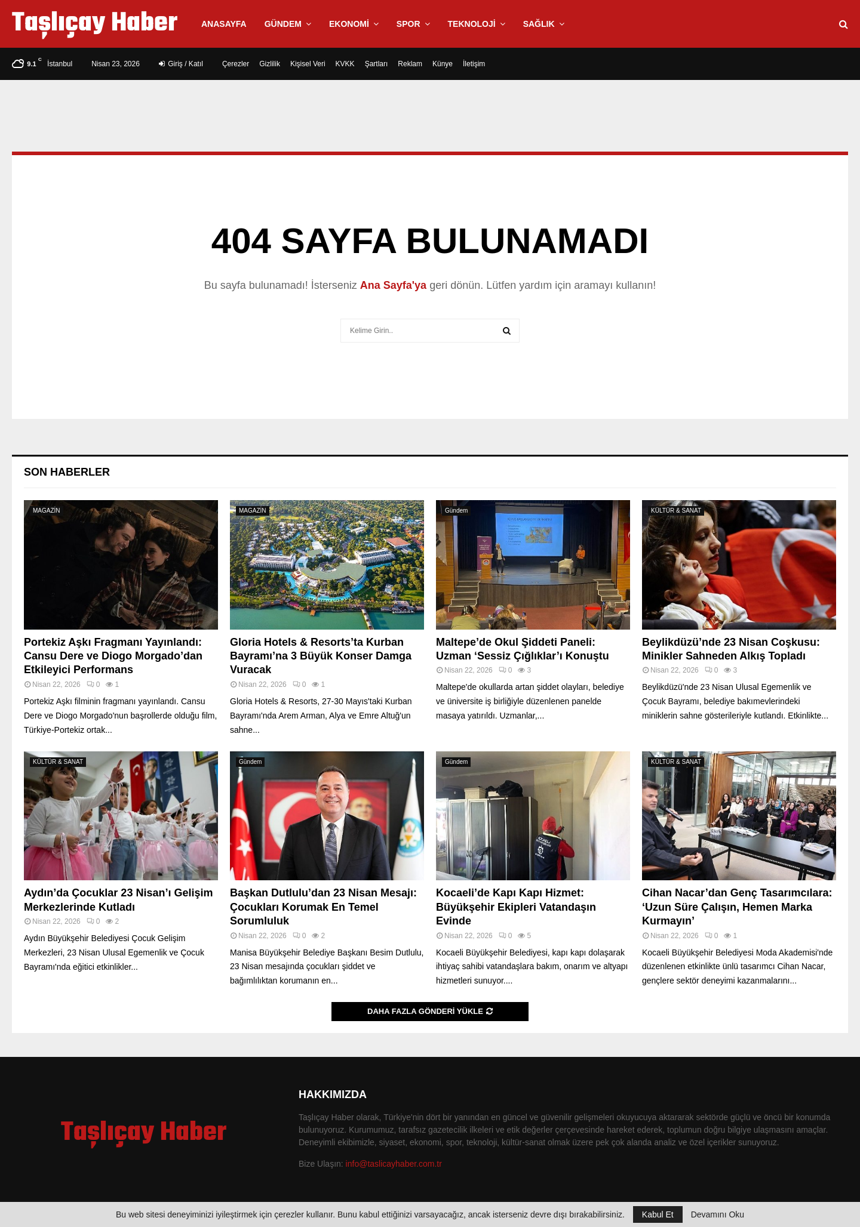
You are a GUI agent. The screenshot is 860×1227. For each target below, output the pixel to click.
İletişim (474, 64)
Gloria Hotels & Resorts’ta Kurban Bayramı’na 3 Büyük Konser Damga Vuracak (320, 656)
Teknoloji (472, 24)
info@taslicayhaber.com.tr (394, 1164)
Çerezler (235, 64)
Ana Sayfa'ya (393, 285)
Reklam (410, 64)
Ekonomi (349, 24)
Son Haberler (67, 472)
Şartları (376, 64)
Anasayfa (224, 24)
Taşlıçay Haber (94, 24)
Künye (442, 64)
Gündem (283, 24)
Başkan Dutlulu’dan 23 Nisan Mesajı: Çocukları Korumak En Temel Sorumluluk (323, 907)
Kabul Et (658, 1214)
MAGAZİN (46, 510)
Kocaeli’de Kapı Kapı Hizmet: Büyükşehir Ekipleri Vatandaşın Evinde (516, 907)
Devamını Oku (717, 1214)
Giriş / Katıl (181, 64)
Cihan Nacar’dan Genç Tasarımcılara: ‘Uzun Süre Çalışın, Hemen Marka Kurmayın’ (737, 907)
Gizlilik (269, 64)
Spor (408, 24)
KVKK (345, 64)
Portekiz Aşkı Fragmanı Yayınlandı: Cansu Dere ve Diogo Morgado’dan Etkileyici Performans (113, 656)
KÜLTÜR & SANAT (676, 510)
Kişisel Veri (307, 64)
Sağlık (539, 24)
